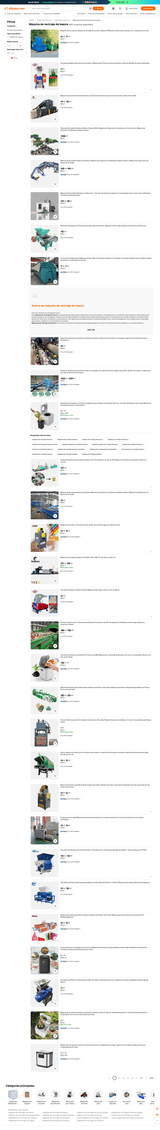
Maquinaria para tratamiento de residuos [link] (87, 20)
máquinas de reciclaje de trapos (21, 1120)
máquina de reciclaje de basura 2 (132, 444)
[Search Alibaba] (59, 8)
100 (141, 1078)
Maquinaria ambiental (62, 20)
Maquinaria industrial (44, 20)
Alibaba (31, 20)
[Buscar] (98, 8)
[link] (157, 1109)
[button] (90, 8)
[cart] (120, 9)
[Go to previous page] (109, 1078)
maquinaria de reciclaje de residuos (125, 1115)
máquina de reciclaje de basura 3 (92, 439)
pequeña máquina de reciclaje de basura (75, 444)
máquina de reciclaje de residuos (56, 1118)
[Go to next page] (146, 1078)
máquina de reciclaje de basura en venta (45, 444)
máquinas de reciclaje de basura (42, 439)
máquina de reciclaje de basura (92, 454)
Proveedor (76, 42)
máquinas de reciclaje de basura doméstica (71, 449)
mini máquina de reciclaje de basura (133, 449)
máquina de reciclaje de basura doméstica (24, 1115)
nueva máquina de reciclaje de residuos (93, 1118)
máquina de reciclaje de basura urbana (92, 1112)
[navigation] (17, 550)
